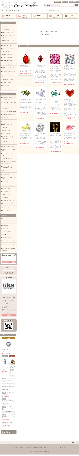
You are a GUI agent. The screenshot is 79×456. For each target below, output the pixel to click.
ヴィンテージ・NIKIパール (8, 200)
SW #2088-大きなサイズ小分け (9, 71)
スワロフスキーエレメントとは (9, 240)
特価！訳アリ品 (5, 85)
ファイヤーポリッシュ (7, 158)
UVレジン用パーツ (6, 210)
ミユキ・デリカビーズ (7, 181)
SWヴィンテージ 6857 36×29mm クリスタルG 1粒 (55, 135)
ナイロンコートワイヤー (7, 207)
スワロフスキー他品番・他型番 (9, 111)
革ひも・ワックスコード (7, 203)
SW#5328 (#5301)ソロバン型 (8, 114)
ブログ (39, 16)
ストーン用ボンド (6, 188)
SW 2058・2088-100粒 (7, 54)
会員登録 (57, 2)
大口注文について (6, 237)
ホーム (8, 16)
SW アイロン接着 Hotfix (7, 64)
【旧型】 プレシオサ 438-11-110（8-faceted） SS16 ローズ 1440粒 (55, 67)
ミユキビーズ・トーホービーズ (9, 185)
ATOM (8, 432)
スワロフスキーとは (6, 231)
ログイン (65, 2)
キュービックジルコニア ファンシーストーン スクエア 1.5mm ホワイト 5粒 (8, 401)
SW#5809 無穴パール (7, 124)
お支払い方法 (22, 447)
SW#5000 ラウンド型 (7, 118)
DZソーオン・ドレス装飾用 (8, 48)
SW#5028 (4, 127)
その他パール (5, 197)
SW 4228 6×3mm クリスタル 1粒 (5, 368)
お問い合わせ (55, 16)
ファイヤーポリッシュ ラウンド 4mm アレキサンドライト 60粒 (40, 101)
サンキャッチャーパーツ (7, 32)
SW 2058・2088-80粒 (7, 60)
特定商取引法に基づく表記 (40, 447)
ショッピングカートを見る (9, 262)
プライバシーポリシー (52, 447)
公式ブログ (9, 315)
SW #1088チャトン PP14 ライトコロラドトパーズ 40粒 (8, 408)
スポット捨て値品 (6, 89)
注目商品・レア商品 (6, 82)
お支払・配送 (24, 16)
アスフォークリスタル (7, 45)
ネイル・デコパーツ (6, 194)
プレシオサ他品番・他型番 (8, 146)
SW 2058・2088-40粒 (7, 57)
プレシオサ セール (6, 29)
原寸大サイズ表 (5, 234)
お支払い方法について (7, 218)
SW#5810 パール (6, 121)
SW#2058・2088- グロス (7, 51)
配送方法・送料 (29, 447)
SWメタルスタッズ (6, 130)
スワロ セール (5, 26)
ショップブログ (5, 228)
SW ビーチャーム (6, 133)
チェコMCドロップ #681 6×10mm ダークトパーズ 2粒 (8, 416)
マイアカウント (74, 2)
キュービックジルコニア (7, 174)
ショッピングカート (71, 16)
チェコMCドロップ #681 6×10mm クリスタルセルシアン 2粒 (8, 380)
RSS (7, 431)
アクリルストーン (6, 191)
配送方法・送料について (7, 222)
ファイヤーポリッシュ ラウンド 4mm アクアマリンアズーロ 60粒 (55, 101)
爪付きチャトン (5, 171)
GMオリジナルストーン (7, 79)
